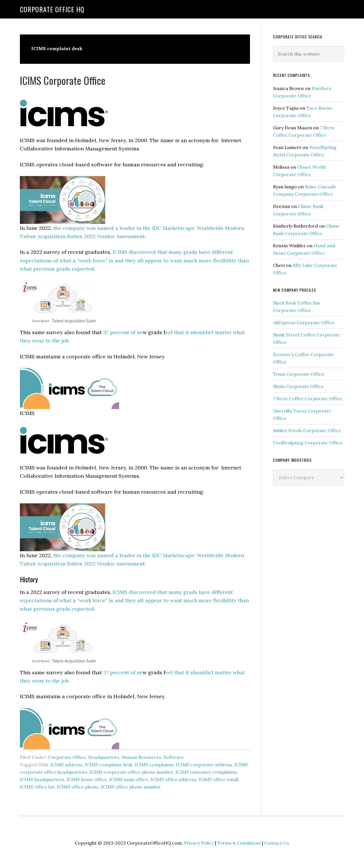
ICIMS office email (218, 779)
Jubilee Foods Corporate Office (307, 430)
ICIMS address (66, 764)
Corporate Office (67, 757)
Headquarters (103, 757)
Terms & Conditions (239, 843)
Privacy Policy (199, 843)
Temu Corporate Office (298, 374)
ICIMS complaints (154, 764)
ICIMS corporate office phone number (131, 772)
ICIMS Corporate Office (63, 80)
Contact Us (276, 843)
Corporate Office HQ (52, 9)
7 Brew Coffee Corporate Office (307, 398)
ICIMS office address (173, 779)
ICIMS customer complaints (206, 772)
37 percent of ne (123, 332)
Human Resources (141, 757)
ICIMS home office (87, 779)
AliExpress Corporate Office (303, 322)
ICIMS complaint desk (109, 764)
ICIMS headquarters (42, 779)
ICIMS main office (128, 779)
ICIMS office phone (78, 787)
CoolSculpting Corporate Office (307, 443)
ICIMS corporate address (204, 764)
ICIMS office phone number (131, 787)
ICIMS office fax (37, 787)
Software (174, 757)
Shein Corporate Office (298, 386)
